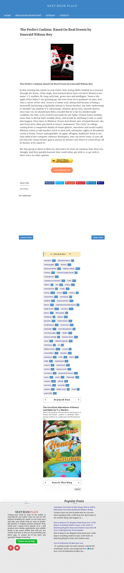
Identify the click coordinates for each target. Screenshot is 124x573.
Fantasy (46, 294)
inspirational (59, 363)
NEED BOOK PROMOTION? (28, 15)
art (59, 347)
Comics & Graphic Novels (65, 274)
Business (63, 266)
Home (7, 15)
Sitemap (50, 15)
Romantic (47, 322)
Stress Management (64, 331)
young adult (48, 395)
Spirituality (48, 331)
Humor (46, 306)
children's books (49, 351)
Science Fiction (62, 322)
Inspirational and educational (65, 306)
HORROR (47, 302)
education (63, 355)
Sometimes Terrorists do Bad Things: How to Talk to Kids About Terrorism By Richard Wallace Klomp (60, 511)
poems (46, 379)
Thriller (64, 335)
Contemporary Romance (52, 282)
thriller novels (61, 391)
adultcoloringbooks (61, 343)
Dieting (67, 286)
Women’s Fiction (67, 339)
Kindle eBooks (48, 310)
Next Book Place (59, 256)
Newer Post (26, 239)
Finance (72, 294)
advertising (48, 347)
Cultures (46, 286)
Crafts (69, 282)
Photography (60, 314)
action (46, 343)
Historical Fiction (63, 302)
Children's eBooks (68, 270)
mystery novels (61, 371)
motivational (61, 367)
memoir (47, 367)
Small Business (49, 327)
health (46, 363)
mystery (47, 371)
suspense (47, 391)
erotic (61, 359)
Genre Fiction (48, 298)
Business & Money (50, 270)
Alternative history (64, 262)
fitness (71, 359)
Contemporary (49, 278)
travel (74, 391)
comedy (65, 351)
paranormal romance (66, 375)
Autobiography (49, 266)
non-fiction (48, 375)
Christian (47, 274)
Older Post (98, 239)
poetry (57, 379)
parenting (32, 39)
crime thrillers (49, 355)
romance (47, 383)
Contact (64, 15)
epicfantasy (48, 359)
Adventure (47, 262)
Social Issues (65, 327)
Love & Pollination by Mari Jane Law (59, 555)
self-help (60, 383)
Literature (64, 310)
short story (47, 387)
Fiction (59, 294)
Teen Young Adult (49, 335)
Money (46, 314)
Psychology (47, 318)
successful (61, 387)
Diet (57, 286)
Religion (60, 318)
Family (25, 39)
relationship (70, 379)
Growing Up (64, 298)
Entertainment (49, 290)
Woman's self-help (50, 339)
